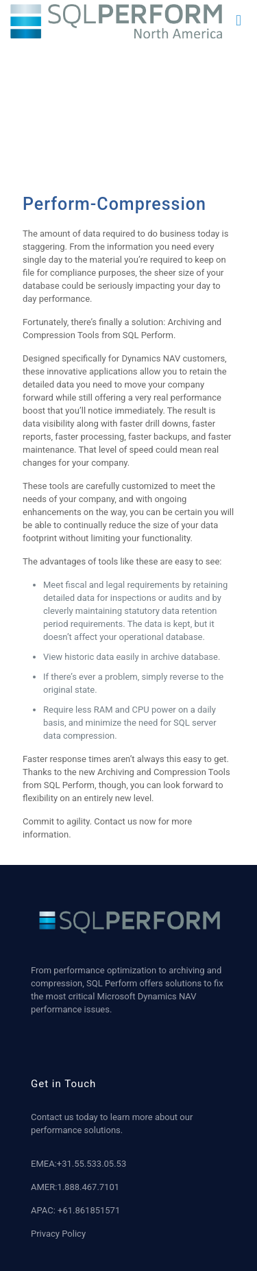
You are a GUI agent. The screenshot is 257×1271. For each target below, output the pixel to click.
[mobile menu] (238, 20)
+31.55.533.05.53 (91, 1164)
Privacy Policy (58, 1233)
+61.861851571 (89, 1210)
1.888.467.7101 (88, 1187)
